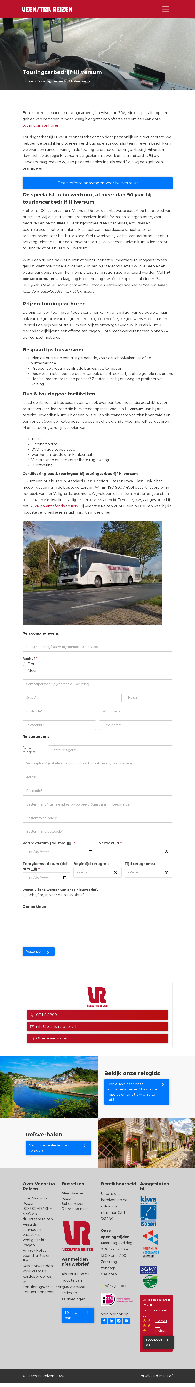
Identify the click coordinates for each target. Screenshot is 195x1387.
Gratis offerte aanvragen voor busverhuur (97, 183)
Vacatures (31, 1235)
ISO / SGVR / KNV (37, 1209)
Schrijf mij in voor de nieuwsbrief (53, 895)
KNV (74, 506)
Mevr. (30, 671)
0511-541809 (43, 1015)
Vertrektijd (110, 843)
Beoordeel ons (154, 1342)
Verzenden (34, 951)
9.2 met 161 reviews (161, 1326)
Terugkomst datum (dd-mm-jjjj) (45, 866)
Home (28, 81)
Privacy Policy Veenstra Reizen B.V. (37, 1255)
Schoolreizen (73, 1204)
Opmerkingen (36, 906)
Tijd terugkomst (141, 864)
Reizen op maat (75, 1209)
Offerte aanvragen (49, 1038)
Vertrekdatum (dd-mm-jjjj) (49, 843)
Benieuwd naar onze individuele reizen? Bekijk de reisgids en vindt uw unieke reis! (132, 1092)
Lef (170, 1376)
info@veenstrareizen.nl (53, 1027)
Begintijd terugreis (91, 864)
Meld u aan (71, 1315)
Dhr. (29, 664)
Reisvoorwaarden (38, 1266)
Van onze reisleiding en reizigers (49, 1148)
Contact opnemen (39, 1292)
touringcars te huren (41, 125)
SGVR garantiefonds (47, 506)
